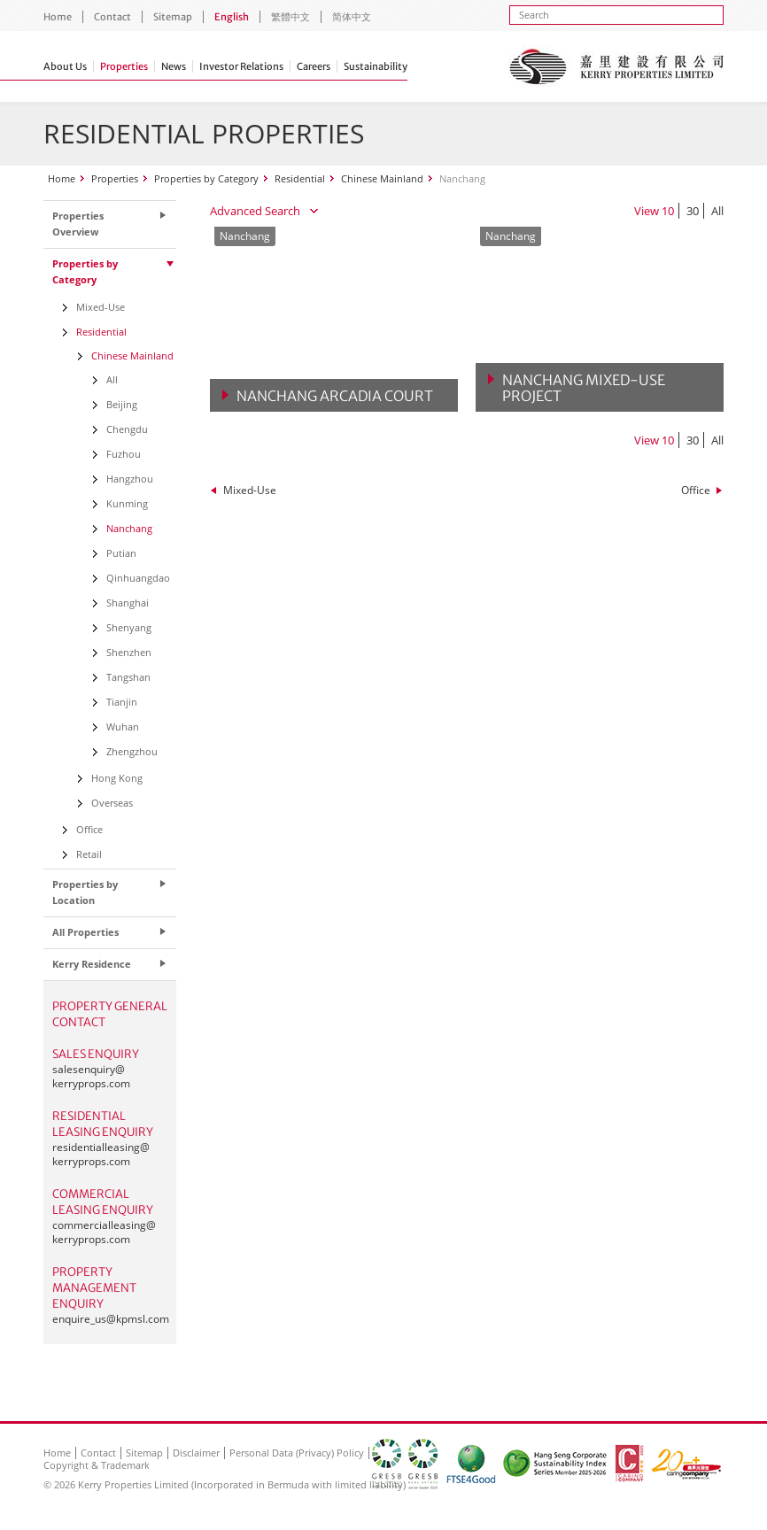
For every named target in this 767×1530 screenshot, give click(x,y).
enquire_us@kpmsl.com (110, 1318)
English (231, 17)
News (173, 66)
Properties (124, 66)
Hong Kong (117, 777)
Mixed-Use (249, 490)
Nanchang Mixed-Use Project (583, 388)
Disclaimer (196, 1452)
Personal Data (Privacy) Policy (296, 1452)
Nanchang (129, 528)
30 (692, 211)
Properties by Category (206, 178)
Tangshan (128, 677)
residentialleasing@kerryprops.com (101, 1154)
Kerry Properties (616, 66)
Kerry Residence (91, 963)
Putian (121, 553)
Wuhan (122, 726)
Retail (89, 854)
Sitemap (172, 17)
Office (695, 490)
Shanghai (127, 602)
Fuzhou (123, 453)
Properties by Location (85, 892)
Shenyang (128, 627)
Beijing (121, 404)
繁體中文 (290, 17)
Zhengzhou (132, 751)
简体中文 (351, 17)
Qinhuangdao (138, 577)
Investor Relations (241, 66)
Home (57, 17)
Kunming (127, 503)
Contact (112, 17)
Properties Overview (78, 223)
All (717, 211)
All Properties (85, 932)
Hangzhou (129, 478)
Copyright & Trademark (96, 1465)
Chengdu (127, 429)
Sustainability (375, 66)
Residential (300, 178)
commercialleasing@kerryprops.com (104, 1232)
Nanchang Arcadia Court (334, 396)
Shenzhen (128, 652)
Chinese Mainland (382, 178)
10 (668, 211)
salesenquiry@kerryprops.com (91, 1076)
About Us (65, 66)
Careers (313, 66)
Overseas (112, 802)
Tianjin (121, 701)
